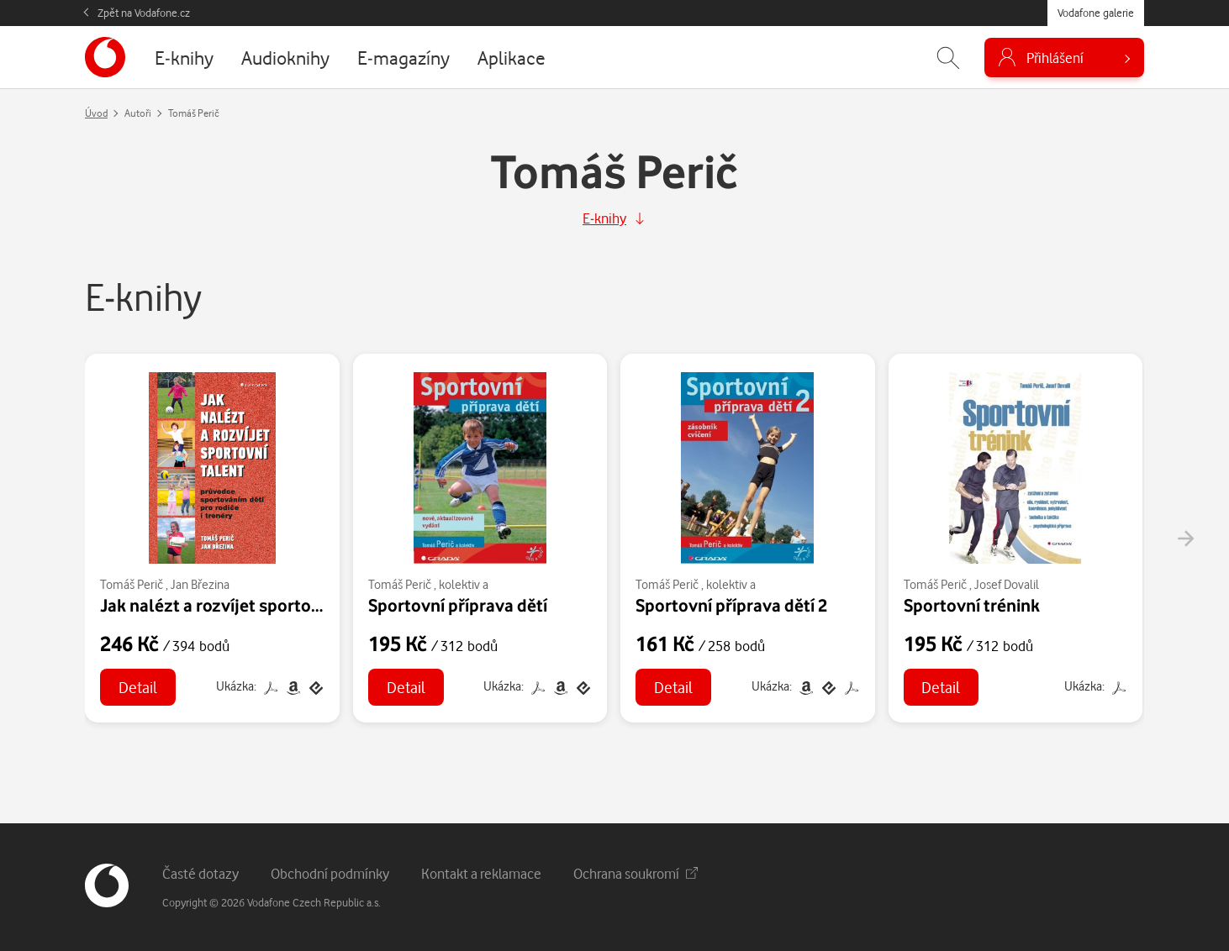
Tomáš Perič (131, 584)
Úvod (96, 113)
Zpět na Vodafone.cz (144, 12)
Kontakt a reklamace (481, 873)
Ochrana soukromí (635, 873)
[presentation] (1185, 538)
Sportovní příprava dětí (457, 605)
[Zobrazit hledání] (948, 57)
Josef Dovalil (1006, 584)
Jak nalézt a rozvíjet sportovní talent (243, 605)
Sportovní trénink (972, 605)
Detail (138, 686)
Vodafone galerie (1096, 12)
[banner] (105, 57)
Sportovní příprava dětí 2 (731, 605)
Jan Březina (200, 584)
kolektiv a (463, 584)
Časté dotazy (200, 873)
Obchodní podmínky (330, 873)
